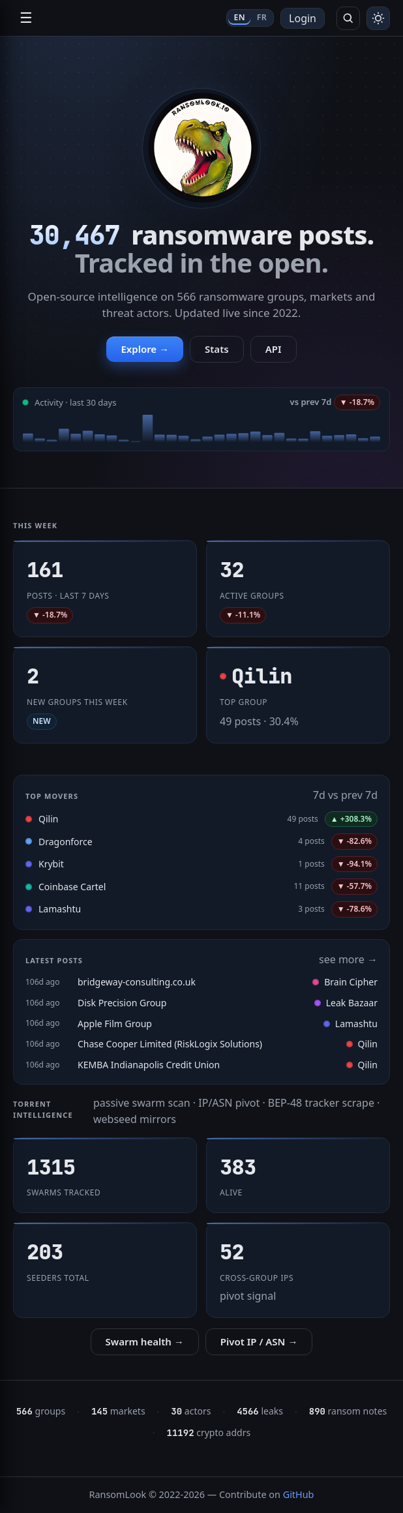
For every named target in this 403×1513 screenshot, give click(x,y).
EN (239, 17)
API (273, 348)
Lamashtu (59, 909)
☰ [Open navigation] (26, 18)
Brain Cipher (345, 982)
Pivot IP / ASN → (259, 1341)
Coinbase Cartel (72, 886)
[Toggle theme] (378, 18)
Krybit (51, 864)
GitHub (298, 1494)
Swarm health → (145, 1341)
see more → (348, 959)
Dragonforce (65, 841)
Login (302, 18)
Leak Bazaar (346, 1002)
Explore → (145, 348)
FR (262, 17)
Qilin (48, 819)
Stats (217, 348)
